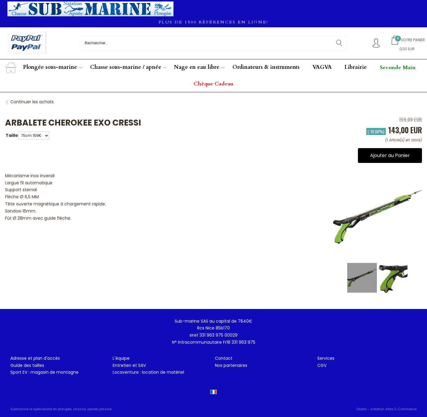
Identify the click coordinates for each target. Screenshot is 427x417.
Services (325, 358)
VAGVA (322, 67)
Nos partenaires (231, 365)
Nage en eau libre (196, 67)
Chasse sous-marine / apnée (125, 67)
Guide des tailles (27, 365)
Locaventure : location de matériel (148, 372)
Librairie (356, 67)
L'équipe (121, 358)
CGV (321, 365)
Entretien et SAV (129, 365)
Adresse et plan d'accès (35, 358)
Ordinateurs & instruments (265, 67)
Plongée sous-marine (50, 67)
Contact (223, 358)
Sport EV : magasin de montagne (44, 372)
